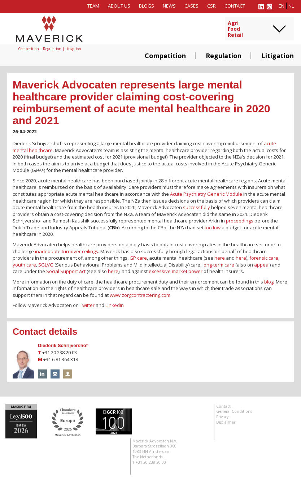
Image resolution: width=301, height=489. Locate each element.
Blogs (146, 6)
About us (119, 6)
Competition (165, 55)
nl (291, 6)
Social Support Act (66, 271)
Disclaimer (225, 422)
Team (93, 6)
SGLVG (45, 264)
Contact (234, 6)
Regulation (223, 55)
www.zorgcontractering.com (140, 295)
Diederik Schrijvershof (63, 345)
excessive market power (175, 271)
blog (269, 281)
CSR (211, 6)
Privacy (222, 416)
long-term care (218, 264)
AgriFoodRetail (235, 29)
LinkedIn (114, 305)
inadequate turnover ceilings (66, 251)
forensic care (263, 258)
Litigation (277, 55)
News (169, 6)
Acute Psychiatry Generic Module (206, 194)
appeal (262, 264)
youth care (24, 264)
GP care (138, 258)
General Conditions (234, 411)
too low (213, 227)
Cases (191, 6)
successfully (196, 207)
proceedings (239, 220)
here (219, 258)
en (281, 6)
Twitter (87, 305)
